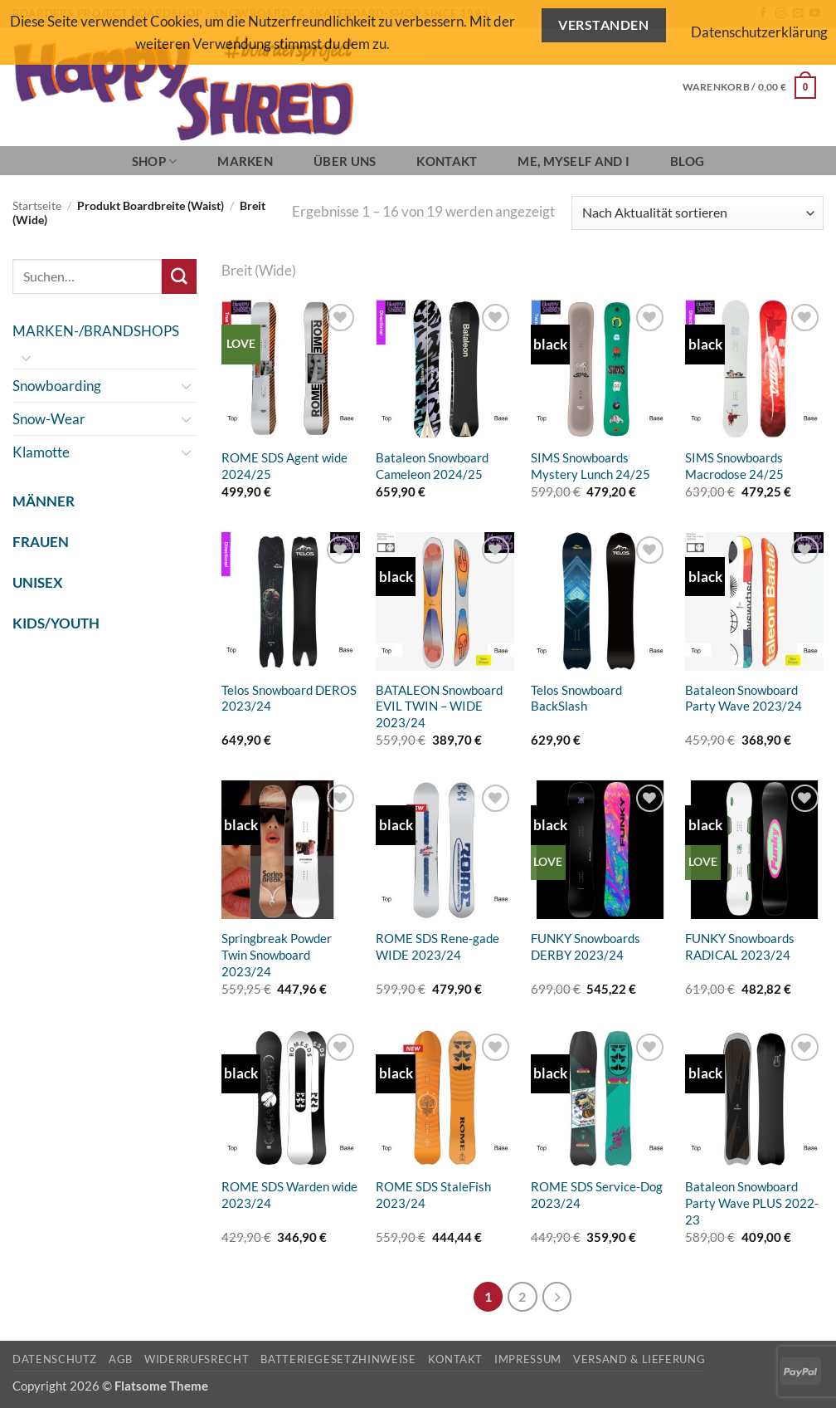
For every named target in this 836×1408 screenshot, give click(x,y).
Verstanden (603, 25)
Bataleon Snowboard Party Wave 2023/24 (743, 698)
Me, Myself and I (573, 161)
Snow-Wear (48, 419)
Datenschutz (54, 1359)
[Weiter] (557, 1297)
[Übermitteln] (179, 276)
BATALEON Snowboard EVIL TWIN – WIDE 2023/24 (439, 706)
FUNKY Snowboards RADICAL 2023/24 (740, 946)
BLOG (687, 161)
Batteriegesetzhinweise (338, 1359)
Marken (245, 161)
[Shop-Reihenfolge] (697, 213)
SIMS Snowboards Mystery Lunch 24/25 (590, 466)
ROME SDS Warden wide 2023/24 (289, 1194)
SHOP (154, 161)
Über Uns (345, 161)
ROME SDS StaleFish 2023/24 (433, 1194)
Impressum (527, 1359)
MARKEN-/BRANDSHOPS (95, 331)
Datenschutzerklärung (759, 32)
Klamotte (41, 452)
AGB (121, 1359)
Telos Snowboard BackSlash (576, 698)
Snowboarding (56, 385)
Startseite (36, 206)
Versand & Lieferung (639, 1359)
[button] (749, 87)
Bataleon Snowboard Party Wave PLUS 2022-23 (752, 1203)
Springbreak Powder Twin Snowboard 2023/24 (276, 955)
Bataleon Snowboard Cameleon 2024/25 (432, 466)
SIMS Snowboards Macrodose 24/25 (734, 466)
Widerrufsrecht (196, 1359)
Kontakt (446, 161)
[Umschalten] (26, 358)
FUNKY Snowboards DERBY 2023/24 (585, 946)
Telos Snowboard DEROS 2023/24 (289, 698)
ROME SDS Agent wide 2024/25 (284, 466)
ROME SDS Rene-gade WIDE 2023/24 (437, 946)
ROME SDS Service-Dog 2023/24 (597, 1194)
